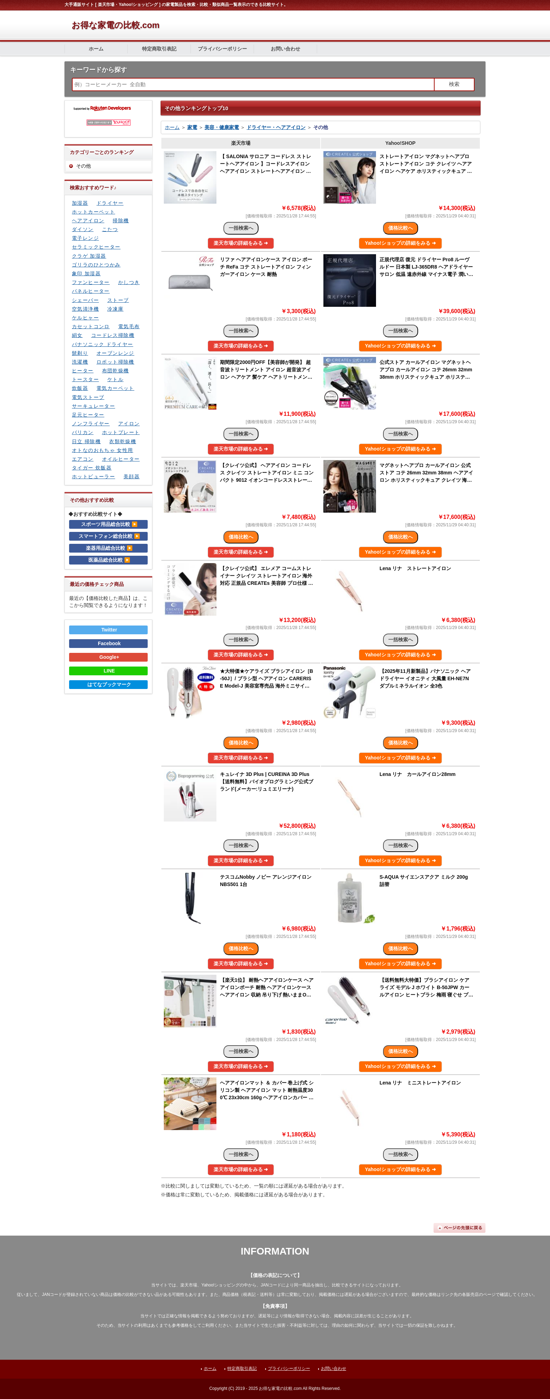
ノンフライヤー (91, 423)
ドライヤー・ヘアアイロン (276, 127)
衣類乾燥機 (122, 441)
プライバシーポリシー (222, 49)
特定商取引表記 (159, 49)
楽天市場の (241, 243)
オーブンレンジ (115, 353)
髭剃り (80, 353)
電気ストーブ (88, 397)
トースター (85, 379)
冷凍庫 (115, 309)
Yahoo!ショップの (400, 243)
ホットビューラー (93, 476)
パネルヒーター (91, 291)
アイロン (129, 423)
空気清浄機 (85, 309)
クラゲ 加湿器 (89, 256)
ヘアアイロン (88, 220)
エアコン (83, 459)
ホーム (96, 49)
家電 (192, 127)
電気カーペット (115, 388)
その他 (83, 166)
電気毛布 (129, 326)
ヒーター (83, 370)
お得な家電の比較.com (116, 25)
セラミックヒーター (96, 247)
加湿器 (80, 203)
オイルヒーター (121, 459)
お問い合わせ (285, 49)
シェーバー (85, 300)
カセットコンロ (91, 326)
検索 (454, 84)
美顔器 (131, 476)
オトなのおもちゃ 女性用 (102, 450)
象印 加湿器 (86, 273)
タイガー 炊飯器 (92, 468)
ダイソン (83, 229)
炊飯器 (80, 388)
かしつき (129, 282)
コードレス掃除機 (112, 335)
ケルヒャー (85, 317)
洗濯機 (80, 362)
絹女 (77, 335)
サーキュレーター (93, 406)
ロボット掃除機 (115, 362)
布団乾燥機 (115, 370)
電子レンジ (85, 238)
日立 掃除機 (86, 441)
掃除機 (121, 220)
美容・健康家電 (221, 127)
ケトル (115, 379)
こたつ (110, 229)
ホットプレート (121, 432)
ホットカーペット (93, 212)
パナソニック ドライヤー (102, 344)
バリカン (83, 432)
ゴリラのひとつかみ (96, 265)
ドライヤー (109, 203)
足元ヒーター (88, 415)
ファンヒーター (91, 282)
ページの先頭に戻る (459, 1228)
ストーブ (118, 300)
